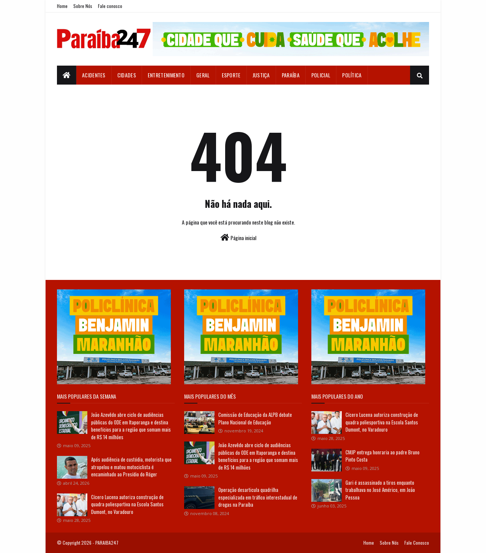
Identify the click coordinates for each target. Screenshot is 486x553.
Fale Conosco (416, 542)
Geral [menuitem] (203, 75)
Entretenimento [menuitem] (166, 75)
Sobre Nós (82, 6)
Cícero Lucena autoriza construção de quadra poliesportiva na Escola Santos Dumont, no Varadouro (127, 504)
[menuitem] (66, 75)
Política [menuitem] (351, 75)
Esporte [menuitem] (231, 75)
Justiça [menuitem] (261, 75)
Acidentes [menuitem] (94, 75)
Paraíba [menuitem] (291, 75)
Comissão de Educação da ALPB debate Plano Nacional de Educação (255, 418)
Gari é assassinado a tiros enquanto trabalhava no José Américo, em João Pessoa (380, 490)
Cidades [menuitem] (126, 75)
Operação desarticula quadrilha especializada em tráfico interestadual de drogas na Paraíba (257, 497)
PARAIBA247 (106, 542)
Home (62, 6)
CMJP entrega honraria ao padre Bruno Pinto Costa (383, 455)
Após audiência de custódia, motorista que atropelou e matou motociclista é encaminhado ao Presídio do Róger (131, 467)
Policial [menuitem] (320, 75)
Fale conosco (110, 6)
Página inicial (238, 238)
